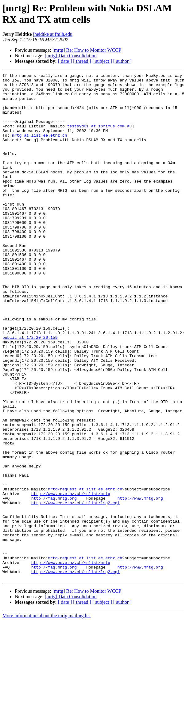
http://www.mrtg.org (140, 583)
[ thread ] (82, 61)
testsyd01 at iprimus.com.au (99, 137)
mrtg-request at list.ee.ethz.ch (85, 572)
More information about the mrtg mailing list (46, 716)
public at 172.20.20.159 (29, 390)
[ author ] (122, 61)
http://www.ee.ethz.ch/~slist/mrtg (70, 578)
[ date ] (65, 61)
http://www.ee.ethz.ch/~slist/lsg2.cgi (75, 589)
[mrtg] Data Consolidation (71, 55)
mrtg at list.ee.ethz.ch (39, 148)
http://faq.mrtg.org (54, 583)
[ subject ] (102, 61)
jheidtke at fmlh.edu (52, 34)
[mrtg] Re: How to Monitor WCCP (86, 50)
